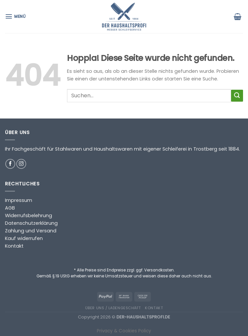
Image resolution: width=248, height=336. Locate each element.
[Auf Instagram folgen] (21, 164)
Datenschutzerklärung (31, 223)
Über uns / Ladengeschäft (113, 308)
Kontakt (14, 246)
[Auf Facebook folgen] (10, 164)
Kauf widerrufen (24, 238)
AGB (10, 208)
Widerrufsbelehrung (28, 215)
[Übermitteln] (237, 96)
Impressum (18, 200)
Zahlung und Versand (30, 230)
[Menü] (16, 16)
